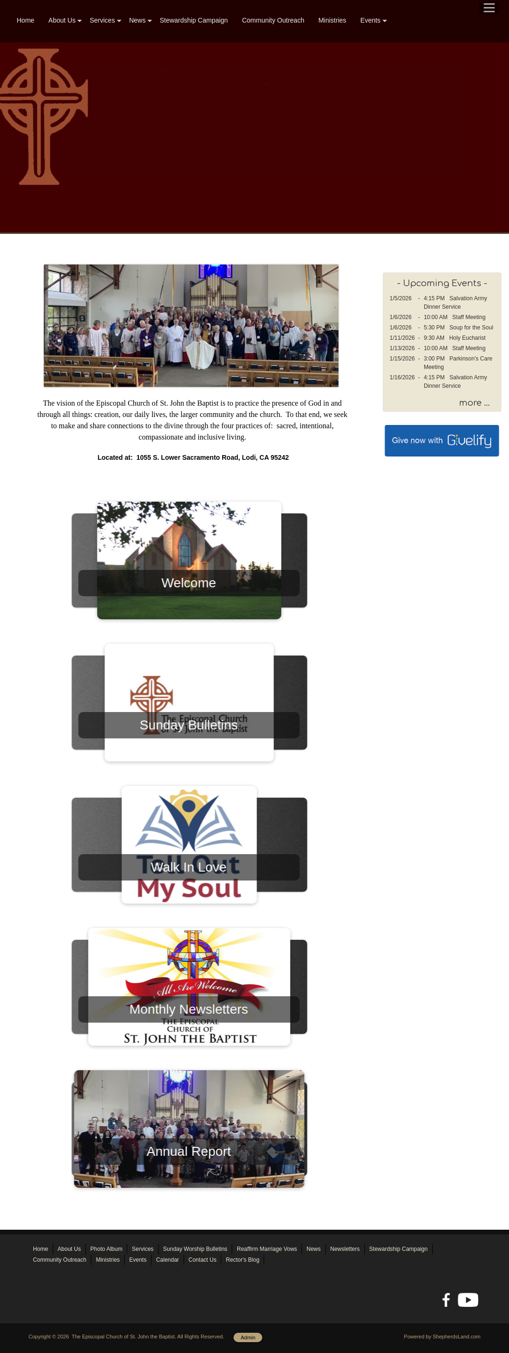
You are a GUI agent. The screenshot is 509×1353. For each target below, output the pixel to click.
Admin (248, 1337)
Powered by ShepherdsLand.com (442, 1336)
